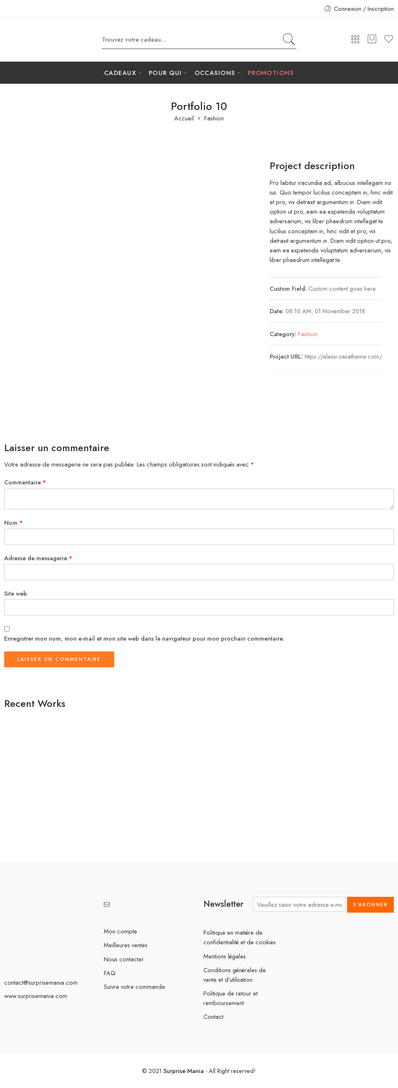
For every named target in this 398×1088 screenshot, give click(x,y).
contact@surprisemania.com (41, 982)
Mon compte (120, 931)
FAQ (109, 972)
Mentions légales (224, 956)
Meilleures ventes (126, 945)
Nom (13, 522)
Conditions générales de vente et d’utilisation (234, 975)
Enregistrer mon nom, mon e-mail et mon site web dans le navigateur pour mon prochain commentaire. (144, 638)
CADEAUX (120, 72)
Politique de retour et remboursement (230, 998)
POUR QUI (165, 72)
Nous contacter (124, 959)
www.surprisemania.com (35, 995)
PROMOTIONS (271, 72)
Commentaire (25, 482)
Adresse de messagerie (38, 558)
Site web (15, 593)
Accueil (184, 118)
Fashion (214, 118)
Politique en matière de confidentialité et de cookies (239, 937)
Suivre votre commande (134, 986)
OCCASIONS (215, 72)
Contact (213, 1016)
